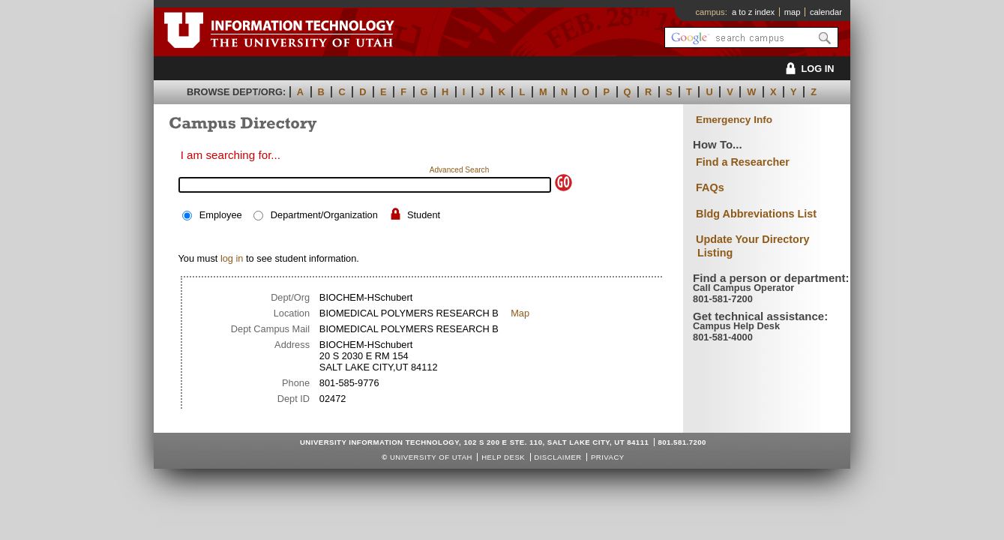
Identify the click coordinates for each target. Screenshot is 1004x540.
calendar (826, 12)
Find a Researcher (743, 162)
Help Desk (503, 457)
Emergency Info (734, 119)
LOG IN (807, 68)
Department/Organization (324, 214)
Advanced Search (460, 170)
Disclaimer (557, 457)
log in (232, 258)
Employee (220, 214)
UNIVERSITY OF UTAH (431, 457)
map (792, 12)
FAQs (710, 188)
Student (423, 214)
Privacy (608, 457)
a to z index (753, 12)
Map (520, 313)
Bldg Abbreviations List (756, 214)
